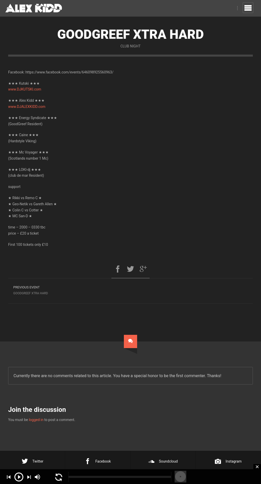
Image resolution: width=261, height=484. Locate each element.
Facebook (98, 461)
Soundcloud (163, 461)
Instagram (228, 461)
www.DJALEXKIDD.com (26, 107)
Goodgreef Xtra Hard (69, 289)
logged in (36, 420)
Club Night (130, 46)
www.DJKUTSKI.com (24, 89)
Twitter (32, 461)
